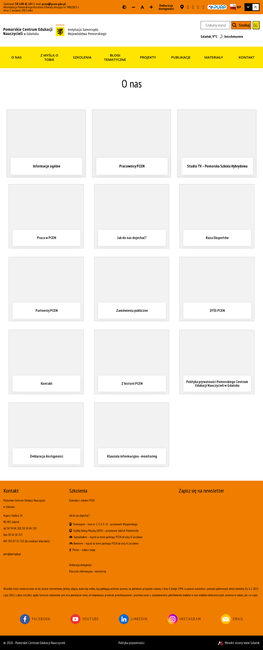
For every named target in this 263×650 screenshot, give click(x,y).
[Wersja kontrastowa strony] (124, 7)
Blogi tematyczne (115, 57)
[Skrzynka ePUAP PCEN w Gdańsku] (217, 7)
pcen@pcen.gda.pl (54, 4)
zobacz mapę (88, 550)
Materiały (213, 57)
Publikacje (181, 57)
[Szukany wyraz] (215, 25)
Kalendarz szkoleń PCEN (82, 500)
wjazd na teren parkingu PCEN (105, 537)
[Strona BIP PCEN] (235, 7)
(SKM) (99, 531)
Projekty (148, 57)
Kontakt (247, 57)
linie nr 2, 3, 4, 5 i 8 (98, 524)
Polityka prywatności (131, 643)
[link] (252, 7)
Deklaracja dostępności (165, 7)
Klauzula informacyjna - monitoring (87, 571)
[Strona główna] (54, 30)
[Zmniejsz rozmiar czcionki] (133, 7)
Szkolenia (82, 57)
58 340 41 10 (23, 4)
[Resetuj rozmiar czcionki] (142, 7)
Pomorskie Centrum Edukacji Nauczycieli (40, 643)
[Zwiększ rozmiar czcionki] (151, 7)
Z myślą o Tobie (49, 57)
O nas (16, 57)
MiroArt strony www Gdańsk (238, 643)
